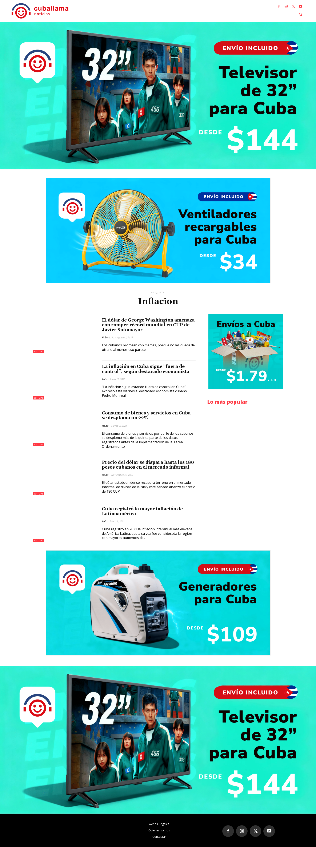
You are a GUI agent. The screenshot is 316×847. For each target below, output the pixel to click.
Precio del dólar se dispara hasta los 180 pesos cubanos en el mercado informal (148, 465)
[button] (300, 14)
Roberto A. (108, 337)
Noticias (38, 351)
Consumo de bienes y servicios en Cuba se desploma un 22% (146, 415)
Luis (104, 379)
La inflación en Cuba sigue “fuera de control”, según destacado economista (145, 369)
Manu (105, 426)
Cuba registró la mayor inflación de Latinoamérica (142, 511)
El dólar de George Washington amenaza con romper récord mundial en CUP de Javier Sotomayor (148, 325)
